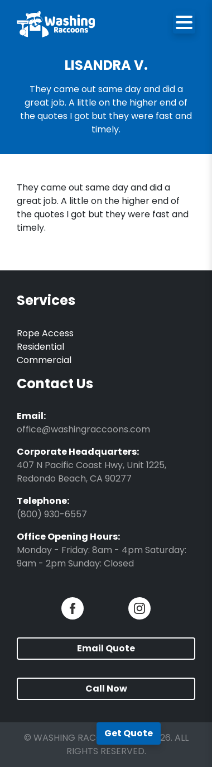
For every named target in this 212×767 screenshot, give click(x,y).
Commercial (44, 360)
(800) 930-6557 (52, 514)
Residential (40, 346)
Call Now (106, 688)
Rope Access (45, 333)
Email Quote (106, 648)
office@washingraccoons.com (83, 429)
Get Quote (128, 733)
